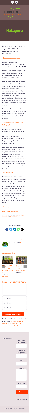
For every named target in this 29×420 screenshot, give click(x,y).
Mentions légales (21, 399)
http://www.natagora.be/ (10, 211)
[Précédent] (3, 266)
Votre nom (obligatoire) (21, 343)
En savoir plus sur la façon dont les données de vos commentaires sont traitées (12, 323)
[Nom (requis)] (14, 298)
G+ (21, 243)
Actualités (18, 215)
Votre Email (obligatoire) (21, 353)
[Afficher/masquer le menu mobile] (26, 9)
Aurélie (5, 215)
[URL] (14, 308)
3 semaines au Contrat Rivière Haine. (21, 268)
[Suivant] (25, 266)
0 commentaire (13, 216)
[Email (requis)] (14, 303)
